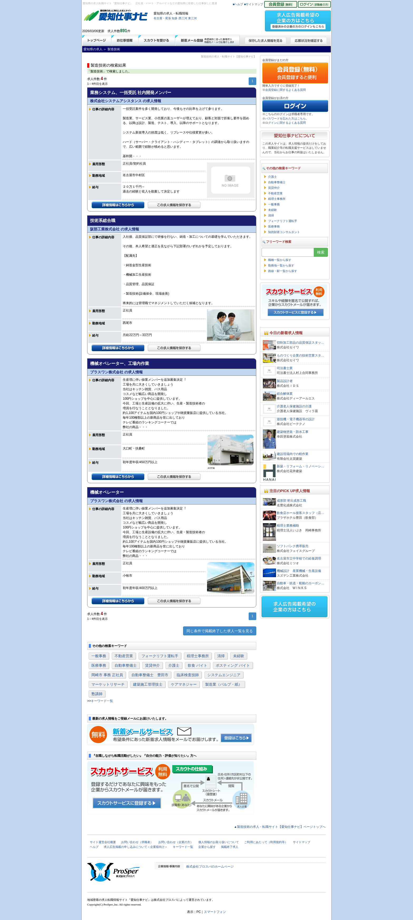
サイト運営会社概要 (103, 842)
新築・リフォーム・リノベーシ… (300, 466)
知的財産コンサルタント (284, 232)
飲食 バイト (197, 665)
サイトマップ (301, 842)
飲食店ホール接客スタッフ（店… (300, 513)
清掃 (221, 656)
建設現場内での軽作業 (292, 454)
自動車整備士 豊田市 (149, 675)
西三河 (183, 18)
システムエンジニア (223, 675)
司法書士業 (285, 368)
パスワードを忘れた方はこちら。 (287, 118)
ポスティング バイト (233, 665)
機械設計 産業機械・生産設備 (299, 571)
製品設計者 (285, 381)
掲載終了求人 (229, 846)
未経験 (238, 656)
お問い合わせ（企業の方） (175, 842)
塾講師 (96, 694)
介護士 (173, 665)
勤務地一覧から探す (281, 265)
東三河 (192, 18)
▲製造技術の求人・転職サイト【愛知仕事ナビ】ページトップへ (280, 827)
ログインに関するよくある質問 (285, 122)
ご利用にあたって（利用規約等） (266, 842)
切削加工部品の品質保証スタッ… (300, 342)
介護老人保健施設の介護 (294, 406)
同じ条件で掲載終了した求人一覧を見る (219, 631)
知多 (175, 18)
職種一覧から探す (279, 259)
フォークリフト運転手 (159, 656)
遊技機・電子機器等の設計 (296, 419)
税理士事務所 (198, 656)
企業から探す (207, 846)
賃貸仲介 (152, 665)
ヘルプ (94, 846)
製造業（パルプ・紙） (223, 684)
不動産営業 (124, 656)
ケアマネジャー (184, 684)
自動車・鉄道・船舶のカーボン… (300, 583)
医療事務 (98, 665)
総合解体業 (285, 393)
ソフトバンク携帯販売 (292, 546)
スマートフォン (215, 912)
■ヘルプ (238, 4)
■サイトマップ (253, 4)
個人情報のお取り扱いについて (218, 842)
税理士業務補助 (288, 525)
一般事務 (98, 656)
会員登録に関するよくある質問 (285, 89)
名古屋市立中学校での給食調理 (299, 558)
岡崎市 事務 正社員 (107, 675)
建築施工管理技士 (148, 684)
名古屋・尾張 (162, 18)
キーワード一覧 (102, 701)
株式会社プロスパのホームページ (210, 866)
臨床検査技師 (188, 675)
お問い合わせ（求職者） (137, 842)
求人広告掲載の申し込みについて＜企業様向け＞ (136, 846)
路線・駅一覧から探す (282, 271)
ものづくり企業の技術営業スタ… (300, 355)
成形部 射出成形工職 (291, 500)
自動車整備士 (126, 665)
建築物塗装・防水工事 (292, 432)
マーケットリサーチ (108, 684)
